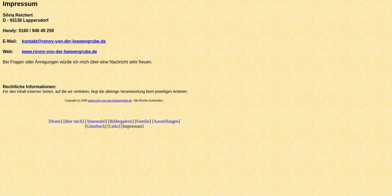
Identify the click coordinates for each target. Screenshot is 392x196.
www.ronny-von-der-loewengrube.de (110, 100)
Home (55, 121)
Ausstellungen (166, 121)
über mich (73, 121)
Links (114, 126)
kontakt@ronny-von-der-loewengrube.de (64, 41)
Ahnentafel (96, 121)
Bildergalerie (121, 121)
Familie (143, 121)
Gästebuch (96, 126)
